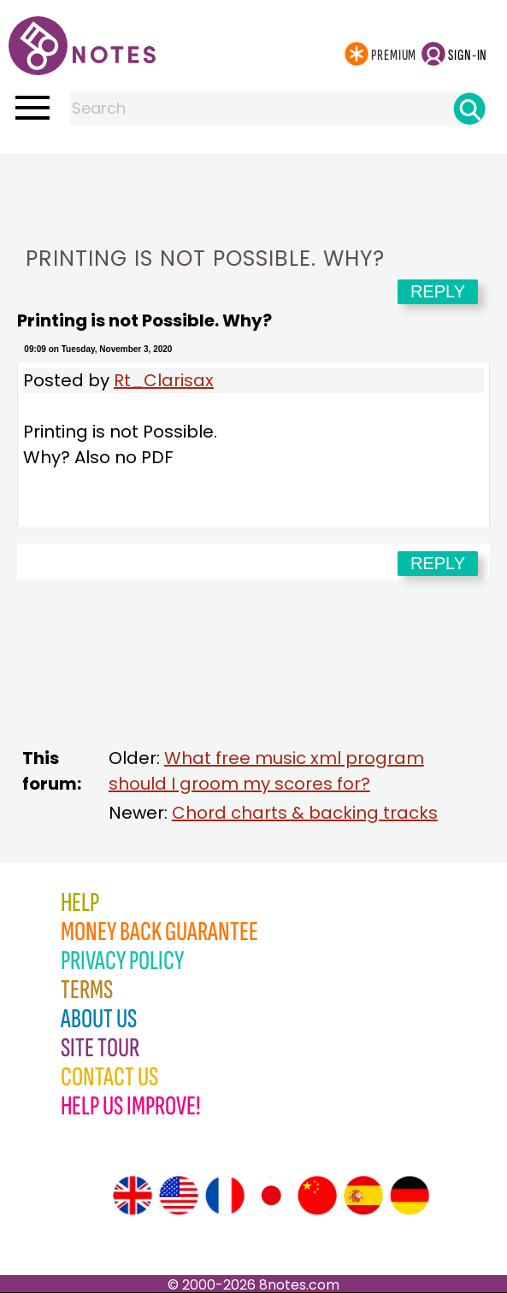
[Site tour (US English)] (178, 1195)
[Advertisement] (254, 188)
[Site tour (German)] (409, 1195)
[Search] (469, 108)
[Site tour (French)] (224, 1195)
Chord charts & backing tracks (305, 813)
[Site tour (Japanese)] (271, 1195)
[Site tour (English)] (132, 1195)
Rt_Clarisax (164, 380)
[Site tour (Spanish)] (363, 1195)
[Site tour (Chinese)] (317, 1195)
